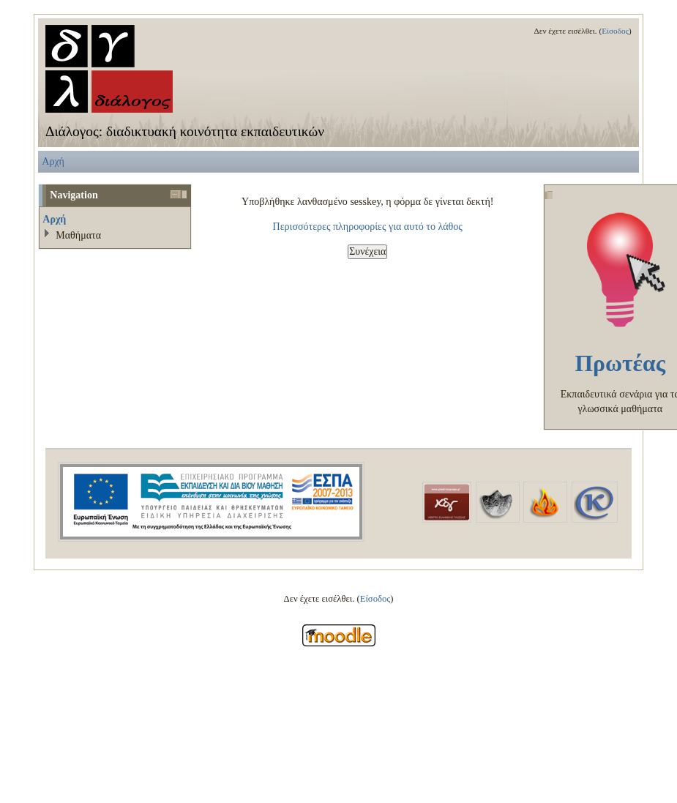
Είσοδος (615, 30)
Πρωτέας (620, 363)
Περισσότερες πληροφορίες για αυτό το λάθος (368, 226)
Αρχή (53, 161)
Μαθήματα (78, 235)
